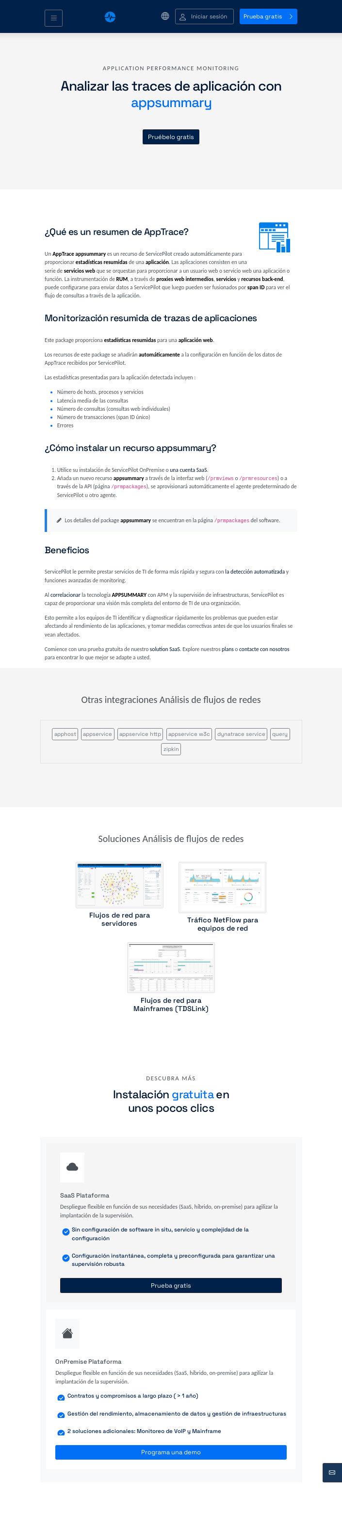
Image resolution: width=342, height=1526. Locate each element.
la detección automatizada (255, 571)
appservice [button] (97, 734)
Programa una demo (171, 1452)
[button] (204, 17)
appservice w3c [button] (189, 734)
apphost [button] (65, 734)
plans (228, 649)
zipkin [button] (171, 749)
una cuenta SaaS (188, 470)
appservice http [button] (140, 734)
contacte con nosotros (264, 649)
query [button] (280, 734)
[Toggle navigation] (54, 18)
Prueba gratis (269, 16)
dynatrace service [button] (241, 734)
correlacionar (65, 595)
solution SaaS (165, 649)
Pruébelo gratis (171, 137)
